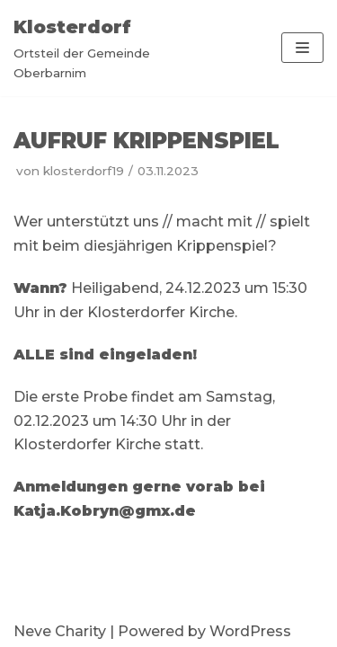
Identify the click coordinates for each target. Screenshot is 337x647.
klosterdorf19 (83, 171)
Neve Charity (59, 631)
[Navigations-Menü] (302, 47)
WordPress (250, 631)
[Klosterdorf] (112, 48)
